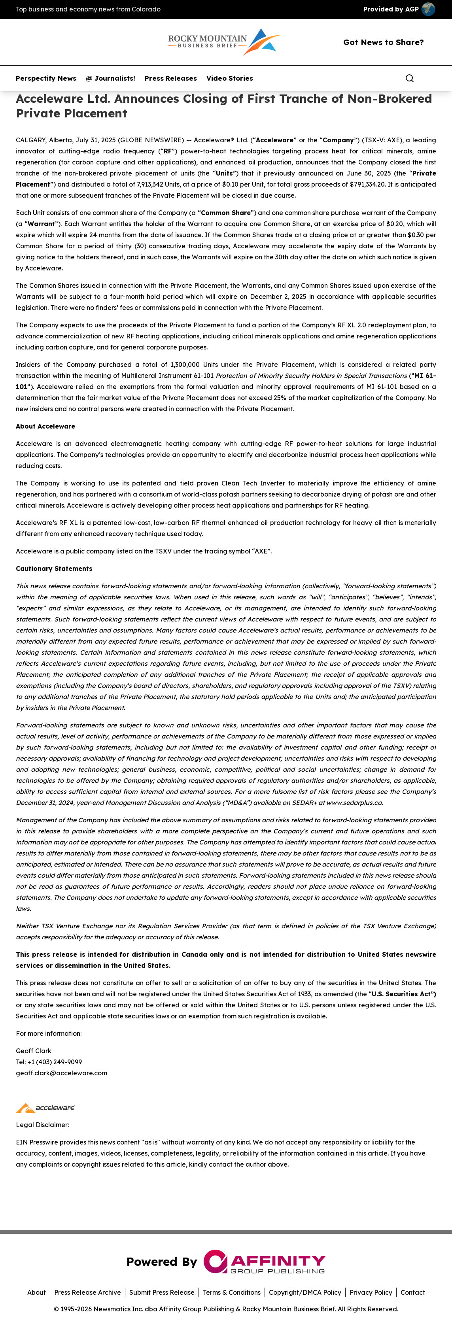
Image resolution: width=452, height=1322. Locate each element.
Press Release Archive (87, 1292)
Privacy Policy (371, 1292)
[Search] (409, 78)
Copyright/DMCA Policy (305, 1292)
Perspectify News (46, 78)
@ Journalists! (110, 78)
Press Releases (171, 78)
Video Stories (229, 78)
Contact (413, 1292)
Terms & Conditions (232, 1292)
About (36, 1292)
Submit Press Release (162, 1292)
